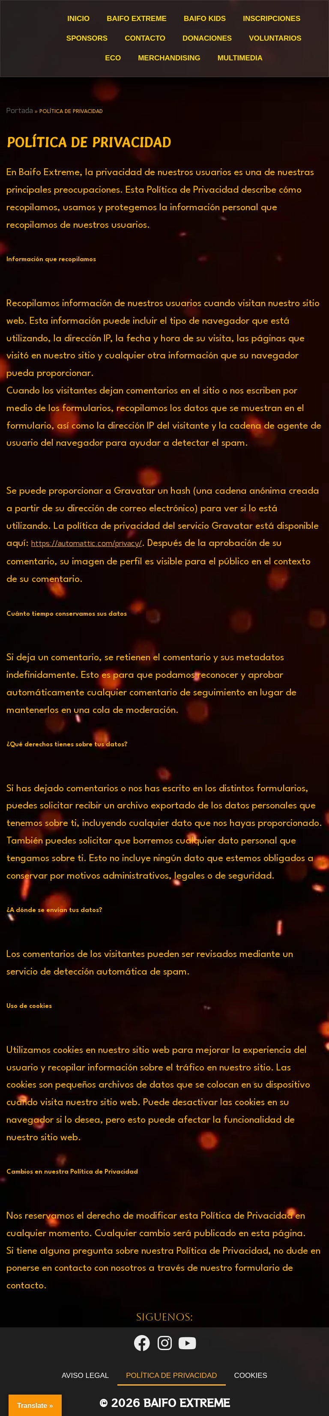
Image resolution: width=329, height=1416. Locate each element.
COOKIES (250, 1375)
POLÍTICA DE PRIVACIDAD (171, 1375)
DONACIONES (206, 38)
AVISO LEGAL (85, 1375)
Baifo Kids (204, 19)
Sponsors (86, 38)
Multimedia (239, 58)
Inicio (78, 19)
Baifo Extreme (137, 19)
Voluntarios (275, 38)
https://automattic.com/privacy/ (86, 544)
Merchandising (169, 58)
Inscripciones (271, 19)
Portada (19, 111)
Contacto (145, 38)
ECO (113, 58)
